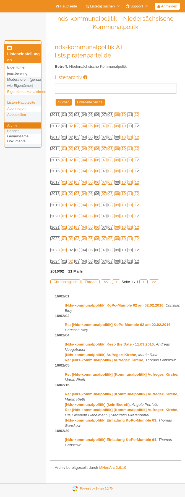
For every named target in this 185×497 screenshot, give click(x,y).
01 (64, 149)
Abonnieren (16, 108)
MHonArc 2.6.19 (112, 467)
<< (106, 282)
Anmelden (167, 6)
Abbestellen (16, 115)
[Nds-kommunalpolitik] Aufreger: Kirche (100, 355)
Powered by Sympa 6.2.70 (96, 488)
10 (123, 115)
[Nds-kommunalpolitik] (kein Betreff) (97, 404)
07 (104, 126)
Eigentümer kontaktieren (26, 92)
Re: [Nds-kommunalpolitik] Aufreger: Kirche (104, 360)
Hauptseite (66, 6)
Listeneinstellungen (23, 54)
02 (71, 126)
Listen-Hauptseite (21, 102)
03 (77, 126)
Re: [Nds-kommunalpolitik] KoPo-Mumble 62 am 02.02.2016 (117, 325)
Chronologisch (65, 282)
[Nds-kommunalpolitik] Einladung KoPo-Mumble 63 (110, 420)
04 (84, 126)
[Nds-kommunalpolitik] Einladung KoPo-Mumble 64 (110, 440)
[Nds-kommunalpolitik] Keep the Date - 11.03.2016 (109, 344)
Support (134, 6)
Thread (91, 282)
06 (97, 126)
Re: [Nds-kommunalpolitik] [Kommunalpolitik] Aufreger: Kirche (121, 374)
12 (137, 115)
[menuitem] (67, 6)
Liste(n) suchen (100, 6)
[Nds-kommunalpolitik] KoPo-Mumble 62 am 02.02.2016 (114, 305)
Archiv (12, 125)
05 (90, 126)
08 (110, 126)
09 (117, 115)
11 (130, 137)
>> (154, 282)
